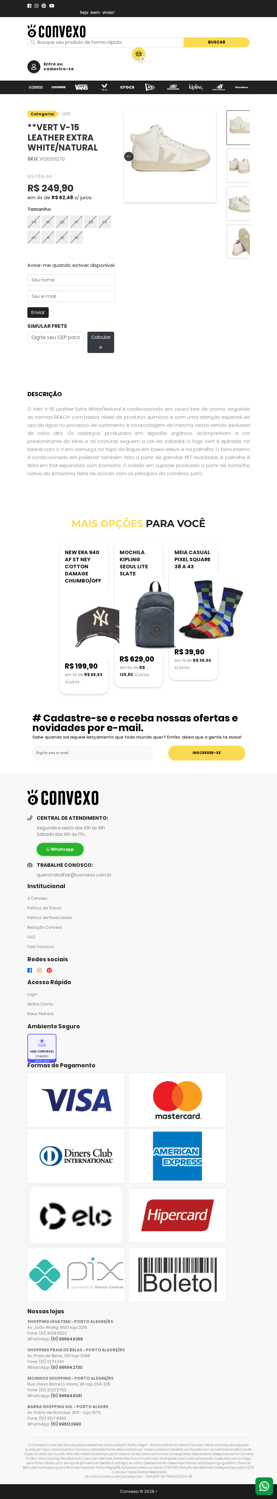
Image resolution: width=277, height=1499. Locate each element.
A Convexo (37, 898)
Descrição (44, 394)
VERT (66, 114)
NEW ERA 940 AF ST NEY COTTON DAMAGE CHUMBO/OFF (83, 566)
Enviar (38, 312)
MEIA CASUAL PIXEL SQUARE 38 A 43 (192, 559)
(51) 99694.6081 (66, 1395)
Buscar (216, 42)
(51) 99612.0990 (66, 1424)
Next (210, 156)
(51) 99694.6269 (67, 1339)
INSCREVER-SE (207, 752)
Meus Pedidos (40, 1013)
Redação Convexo (44, 927)
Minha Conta (40, 1004)
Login (32, 994)
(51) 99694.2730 (67, 1367)
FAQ (31, 937)
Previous (127, 156)
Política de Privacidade (49, 917)
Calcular (101, 342)
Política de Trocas (44, 908)
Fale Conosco (40, 946)
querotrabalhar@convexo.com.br (74, 875)
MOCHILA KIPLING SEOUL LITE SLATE (134, 563)
